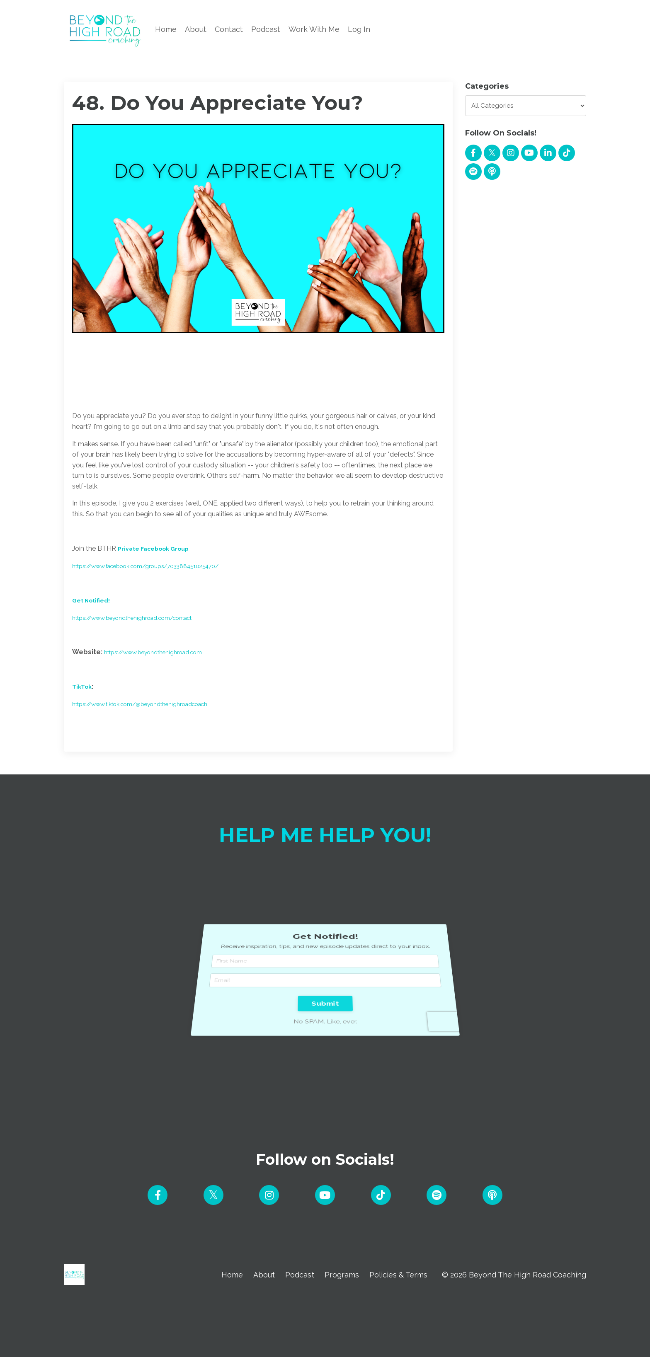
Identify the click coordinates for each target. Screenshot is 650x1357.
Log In (359, 29)
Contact (229, 29)
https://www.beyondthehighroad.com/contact (144, 618)
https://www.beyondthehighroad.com (163, 652)
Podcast (265, 29)
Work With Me (314, 29)
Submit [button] (325, 984)
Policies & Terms (398, 1276)
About (195, 29)
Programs (342, 1276)
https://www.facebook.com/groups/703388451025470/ (161, 566)
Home (166, 29)
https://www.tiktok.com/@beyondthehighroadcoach (153, 704)
